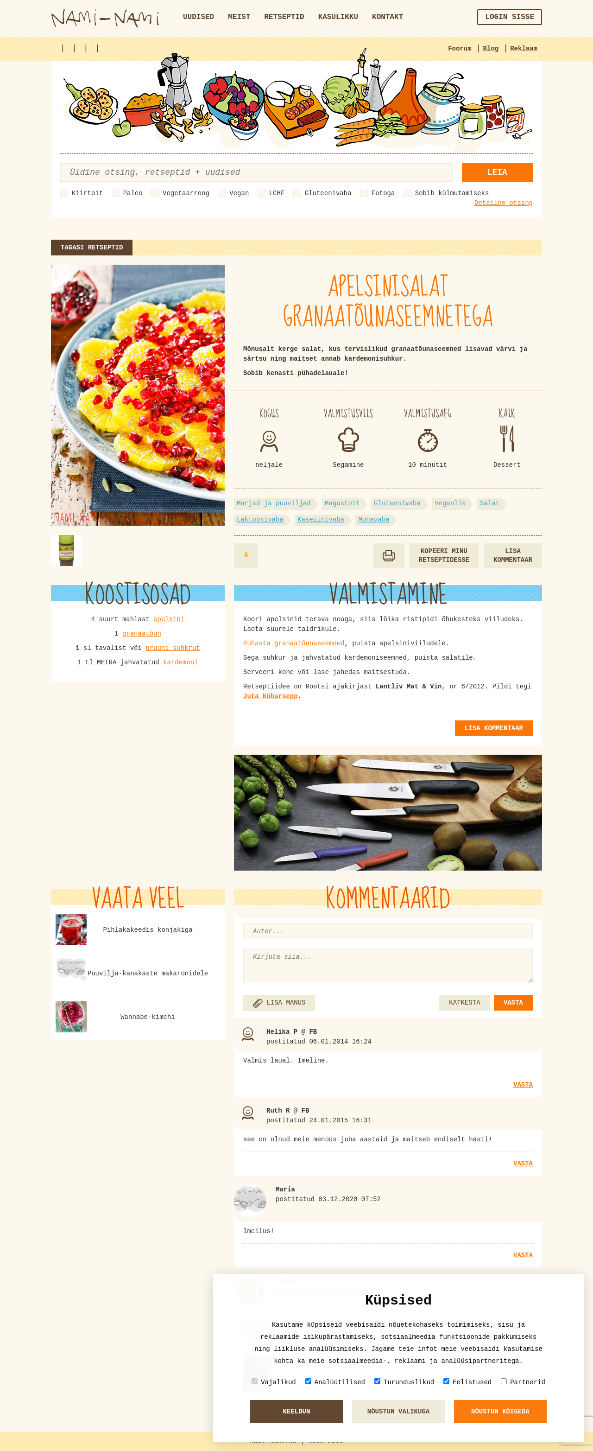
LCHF (277, 193)
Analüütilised (335, 1382)
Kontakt (387, 17)
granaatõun (141, 633)
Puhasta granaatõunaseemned (293, 643)
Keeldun (296, 1411)
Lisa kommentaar (512, 555)
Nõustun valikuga (398, 1411)
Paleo (133, 193)
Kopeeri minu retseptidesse (444, 555)
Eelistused (467, 1382)
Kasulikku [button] (338, 17)
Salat (489, 503)
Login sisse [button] (509, 17)
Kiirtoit (87, 193)
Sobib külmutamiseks (452, 193)
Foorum (459, 48)
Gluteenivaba (328, 193)
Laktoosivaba (260, 519)
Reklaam (523, 48)
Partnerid (523, 1382)
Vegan (239, 193)
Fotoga (383, 193)
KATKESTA (464, 1002)
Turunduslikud (404, 1382)
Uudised (198, 17)
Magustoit (342, 503)
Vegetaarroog (186, 193)
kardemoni (180, 662)
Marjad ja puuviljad (274, 503)
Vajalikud (274, 1382)
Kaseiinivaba (320, 519)
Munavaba (373, 519)
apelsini (168, 619)
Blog (491, 48)
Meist (239, 17)
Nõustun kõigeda (500, 1411)
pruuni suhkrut (172, 648)
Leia (497, 172)
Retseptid (284, 17)
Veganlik (450, 503)
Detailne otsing (503, 203)
